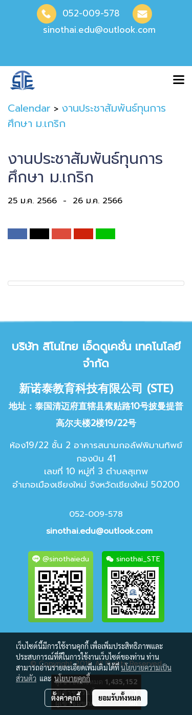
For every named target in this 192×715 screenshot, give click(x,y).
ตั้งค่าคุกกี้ (65, 697)
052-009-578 (91, 13)
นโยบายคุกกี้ (72, 678)
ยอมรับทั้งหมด (119, 697)
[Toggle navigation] (178, 80)
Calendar (29, 108)
